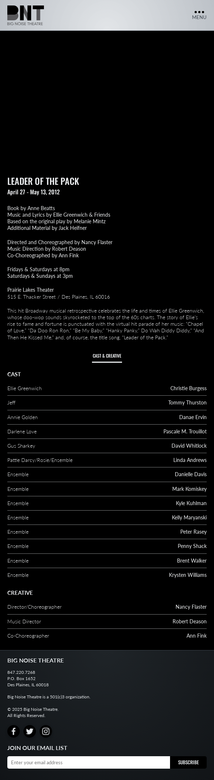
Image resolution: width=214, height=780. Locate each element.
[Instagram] (46, 731)
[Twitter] (29, 731)
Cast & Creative (107, 355)
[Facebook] (13, 731)
